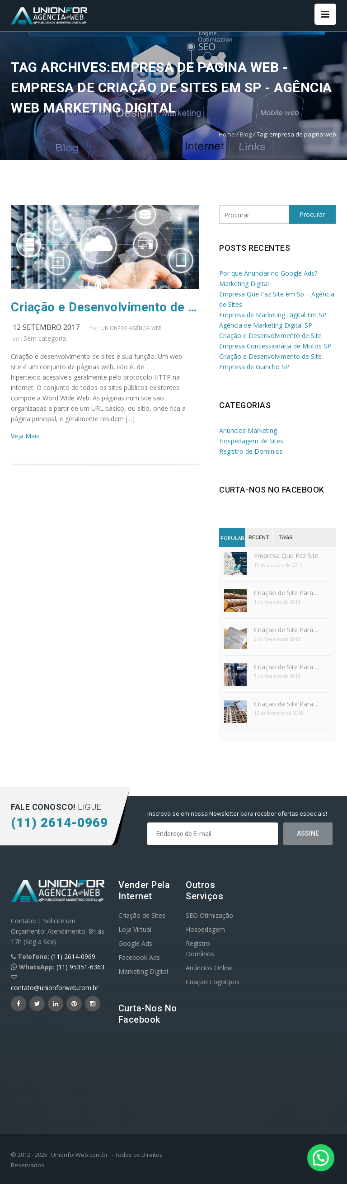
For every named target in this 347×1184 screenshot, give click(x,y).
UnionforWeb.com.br (79, 1155)
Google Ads (135, 943)
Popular (232, 538)
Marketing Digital (143, 971)
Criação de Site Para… (286, 593)
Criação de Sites (141, 915)
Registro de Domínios (251, 451)
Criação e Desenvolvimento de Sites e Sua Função (105, 307)
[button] (320, 1157)
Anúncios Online (209, 967)
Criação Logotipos (212, 981)
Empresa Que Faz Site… (289, 555)
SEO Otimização (209, 915)
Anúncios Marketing (248, 430)
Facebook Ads (139, 957)
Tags (286, 537)
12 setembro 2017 (46, 327)
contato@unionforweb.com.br (54, 987)
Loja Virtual (134, 929)
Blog (246, 134)
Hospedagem (205, 929)
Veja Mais (25, 436)
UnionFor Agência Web (131, 327)
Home (227, 134)
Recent (259, 537)
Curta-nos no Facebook (271, 489)
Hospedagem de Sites (251, 441)
